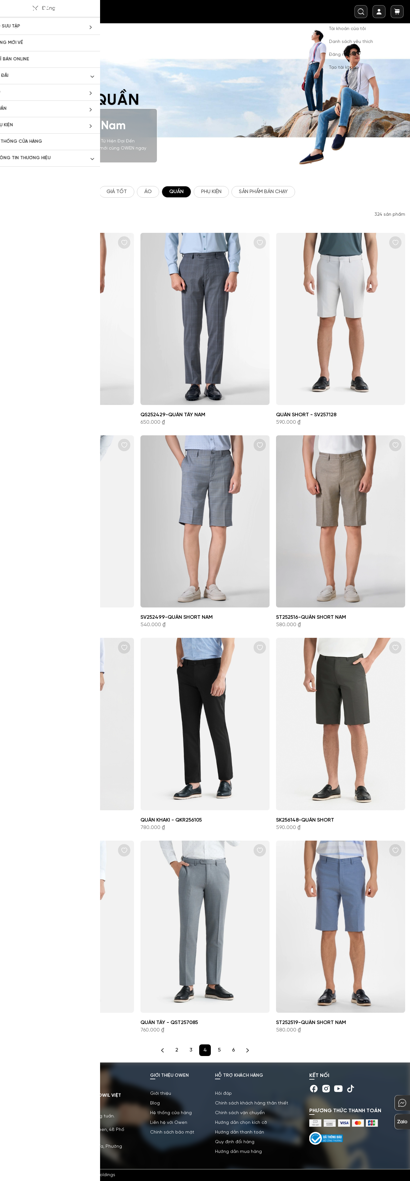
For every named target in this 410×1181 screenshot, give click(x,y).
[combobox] (361, 11)
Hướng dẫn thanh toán (239, 1132)
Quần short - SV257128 (306, 415)
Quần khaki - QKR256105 (171, 820)
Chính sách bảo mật (172, 1132)
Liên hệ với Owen (168, 1122)
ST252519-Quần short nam (311, 1022)
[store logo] (39, 11)
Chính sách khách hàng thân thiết (251, 1103)
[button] (124, 242)
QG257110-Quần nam (31, 820)
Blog (155, 1103)
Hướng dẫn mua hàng (238, 1151)
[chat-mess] (402, 1103)
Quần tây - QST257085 (169, 1022)
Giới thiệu (160, 1093)
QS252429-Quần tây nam (172, 415)
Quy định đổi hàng (234, 1142)
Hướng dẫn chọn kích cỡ (241, 1122)
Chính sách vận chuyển (240, 1113)
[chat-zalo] (402, 1121)
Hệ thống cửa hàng (171, 1113)
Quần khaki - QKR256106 (36, 617)
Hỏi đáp (223, 1093)
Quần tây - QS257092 (32, 1022)
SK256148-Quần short (305, 820)
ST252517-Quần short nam (40, 415)
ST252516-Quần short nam (311, 617)
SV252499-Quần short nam (176, 617)
